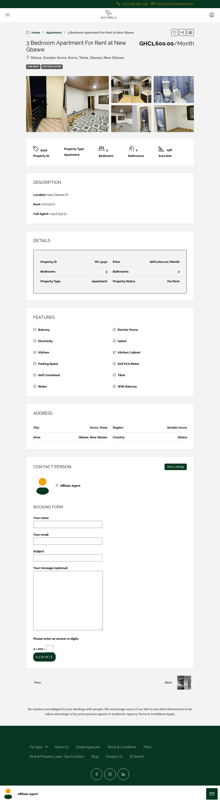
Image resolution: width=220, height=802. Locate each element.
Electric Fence (128, 329)
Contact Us (114, 756)
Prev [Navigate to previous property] (37, 682)
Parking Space (48, 364)
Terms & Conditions (121, 747)
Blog (95, 756)
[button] (174, 32)
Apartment (54, 32)
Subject (67, 555)
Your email (67, 538)
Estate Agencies (88, 747)
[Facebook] (96, 774)
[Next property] (184, 683)
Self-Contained (49, 375)
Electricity (45, 341)
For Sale (36, 747)
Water (42, 386)
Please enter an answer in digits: (56, 638)
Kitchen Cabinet (129, 352)
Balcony (44, 329)
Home (35, 32)
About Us (62, 747)
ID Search (137, 756)
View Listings (175, 466)
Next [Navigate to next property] (168, 682)
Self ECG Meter (128, 364)
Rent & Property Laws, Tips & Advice (57, 756)
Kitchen (43, 352)
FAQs (147, 747)
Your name (67, 521)
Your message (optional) (68, 598)
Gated (122, 341)
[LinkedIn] (123, 774)
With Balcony (127, 386)
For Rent (33, 66)
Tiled (121, 375)
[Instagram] (110, 774)
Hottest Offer (52, 66)
